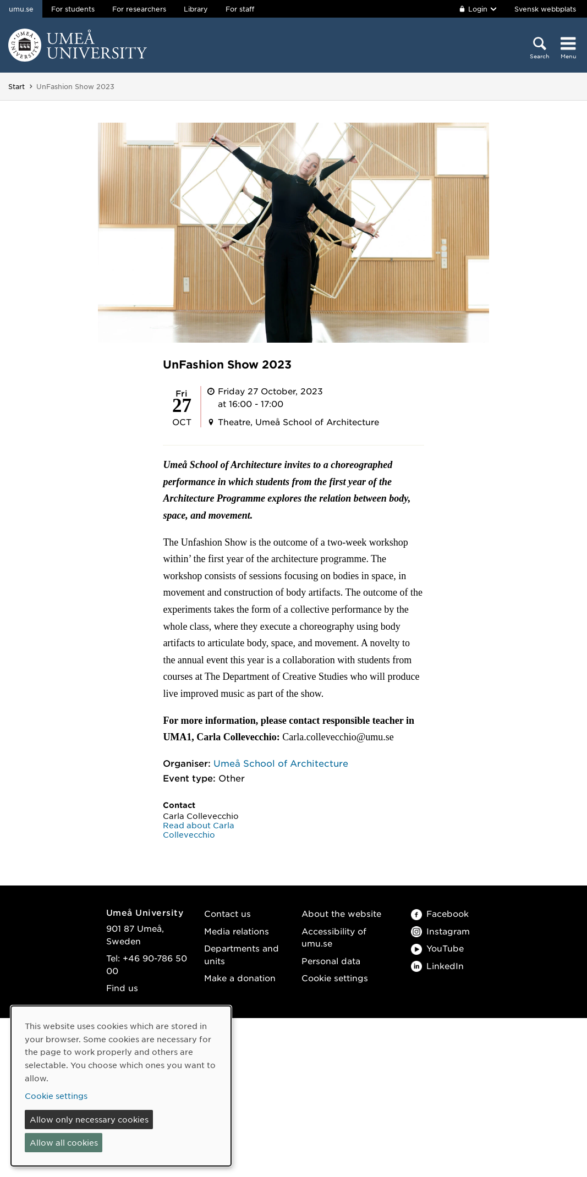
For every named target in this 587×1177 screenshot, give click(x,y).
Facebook (440, 913)
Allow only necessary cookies (89, 1119)
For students (73, 8)
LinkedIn (437, 965)
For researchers (139, 8)
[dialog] (121, 1086)
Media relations (236, 931)
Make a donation (240, 977)
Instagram (440, 931)
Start (16, 86)
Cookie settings (334, 977)
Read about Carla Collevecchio (198, 829)
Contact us (227, 913)
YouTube (437, 948)
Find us (122, 987)
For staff (240, 8)
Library (196, 8)
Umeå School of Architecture (280, 762)
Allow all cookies (64, 1142)
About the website (341, 913)
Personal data (330, 960)
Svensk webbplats (545, 8)
